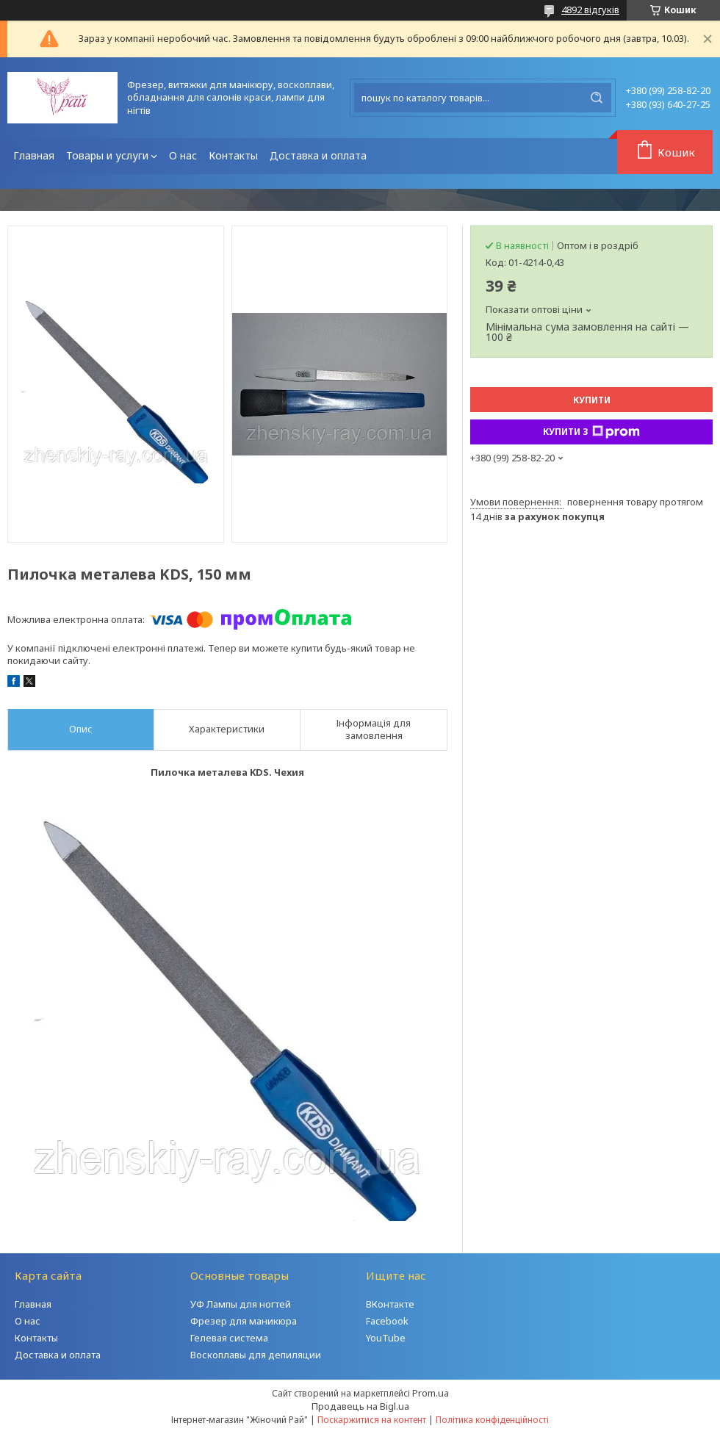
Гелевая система (229, 1337)
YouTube (386, 1337)
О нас (183, 155)
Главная (33, 155)
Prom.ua (430, 1392)
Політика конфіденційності (492, 1419)
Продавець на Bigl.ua (360, 1406)
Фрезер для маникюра (243, 1320)
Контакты (233, 155)
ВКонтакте (390, 1304)
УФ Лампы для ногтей (240, 1304)
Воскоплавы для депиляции (255, 1354)
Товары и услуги (107, 155)
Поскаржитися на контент (371, 1419)
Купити (592, 400)
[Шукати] (596, 97)
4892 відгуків (590, 9)
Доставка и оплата (318, 155)
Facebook (387, 1320)
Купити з (591, 432)
